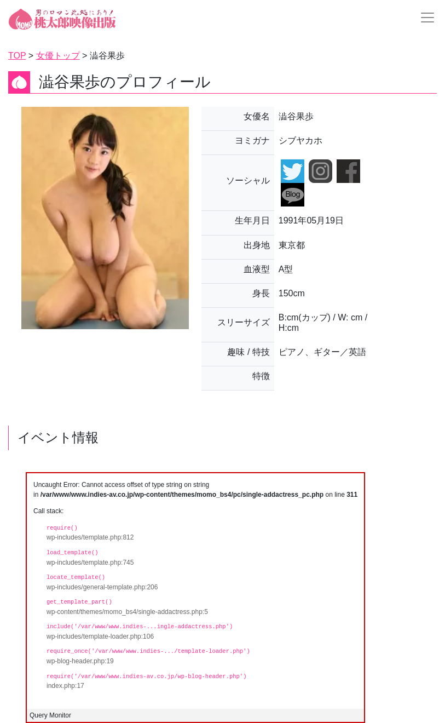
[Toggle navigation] (424, 17)
